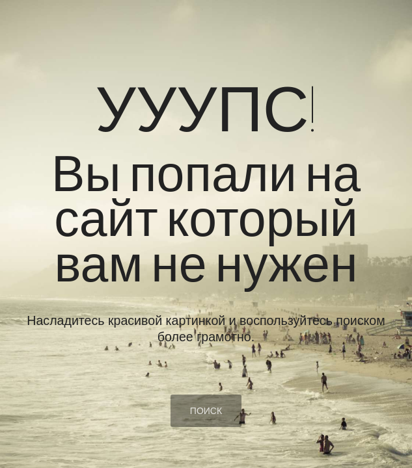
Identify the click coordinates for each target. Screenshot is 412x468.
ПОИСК (206, 411)
